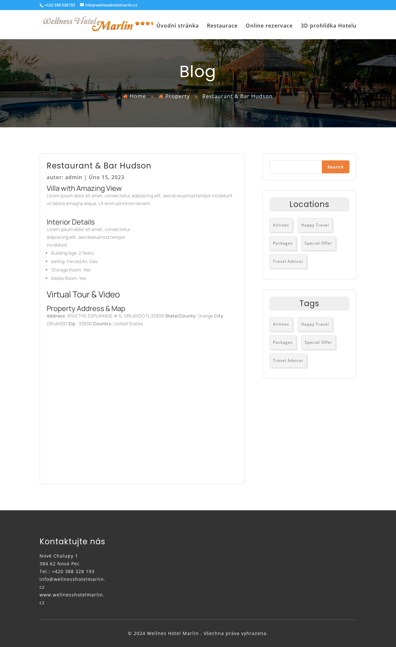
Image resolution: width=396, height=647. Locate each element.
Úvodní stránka (177, 26)
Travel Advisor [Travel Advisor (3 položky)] (288, 261)
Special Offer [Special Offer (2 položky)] (318, 243)
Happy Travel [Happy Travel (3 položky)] (315, 225)
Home (138, 96)
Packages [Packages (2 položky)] (283, 243)
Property (178, 96)
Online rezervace (269, 26)
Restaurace (222, 26)
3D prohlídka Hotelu (328, 26)
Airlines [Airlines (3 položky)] (281, 225)
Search (335, 167)
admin (73, 177)
